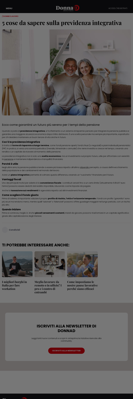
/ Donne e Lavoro (10, 16)
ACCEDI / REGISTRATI (117, 8)
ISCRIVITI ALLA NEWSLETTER (66, 350)
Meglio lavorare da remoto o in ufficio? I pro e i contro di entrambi (48, 287)
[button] (7, 8)
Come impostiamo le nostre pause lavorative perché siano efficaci (82, 285)
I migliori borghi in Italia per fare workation (14, 285)
